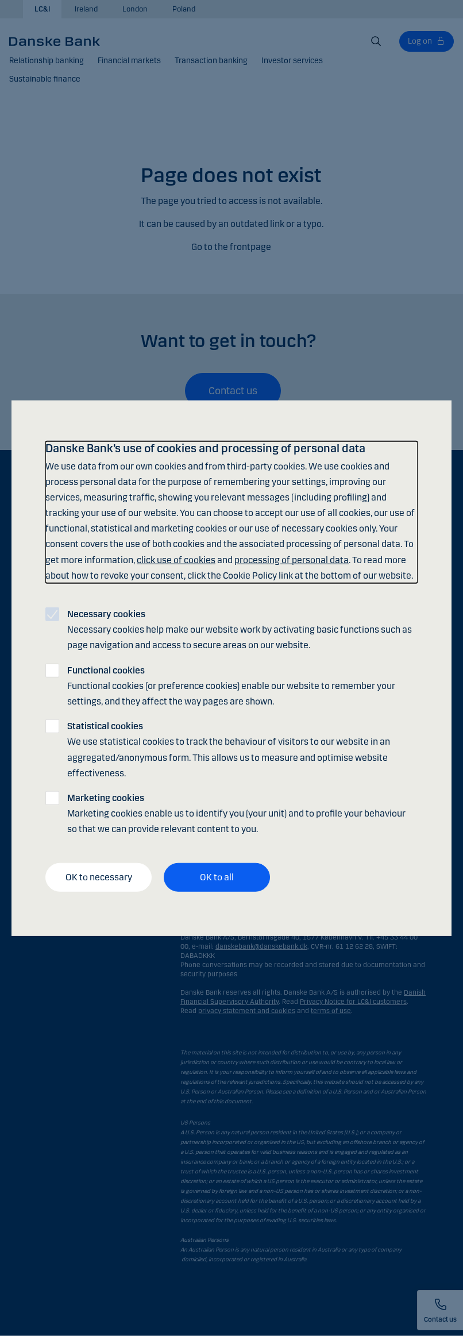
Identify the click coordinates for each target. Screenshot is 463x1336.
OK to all (217, 877)
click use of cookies (176, 559)
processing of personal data (291, 559)
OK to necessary (98, 877)
